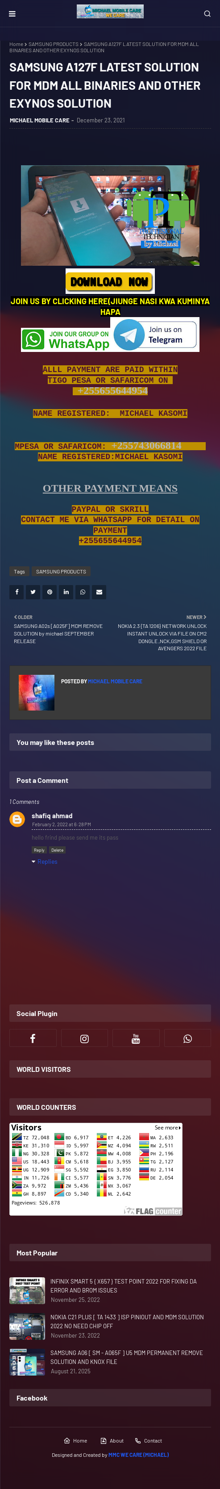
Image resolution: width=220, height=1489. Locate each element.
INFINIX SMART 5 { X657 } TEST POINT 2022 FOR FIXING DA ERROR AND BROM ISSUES (123, 1286)
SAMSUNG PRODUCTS (54, 44)
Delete (57, 850)
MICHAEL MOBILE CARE (40, 120)
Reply (39, 850)
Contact (148, 1440)
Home (16, 44)
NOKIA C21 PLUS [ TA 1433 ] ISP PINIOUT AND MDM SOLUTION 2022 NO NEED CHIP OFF (127, 1321)
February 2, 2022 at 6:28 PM (61, 824)
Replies (47, 861)
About (112, 1440)
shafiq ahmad (52, 815)
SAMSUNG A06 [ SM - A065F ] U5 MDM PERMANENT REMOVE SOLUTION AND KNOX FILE (126, 1357)
